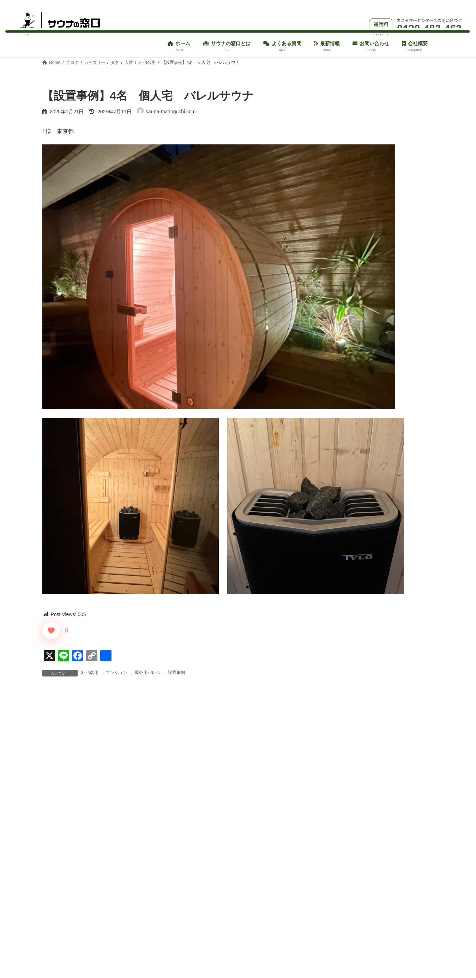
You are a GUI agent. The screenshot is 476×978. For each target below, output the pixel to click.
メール (54, 857)
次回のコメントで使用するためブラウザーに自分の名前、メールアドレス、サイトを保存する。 (172, 931)
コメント (57, 736)
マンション (116, 672)
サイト (50, 894)
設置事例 (176, 672)
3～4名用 (89, 672)
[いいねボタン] (51, 630)
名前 (51, 820)
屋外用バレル (147, 672)
